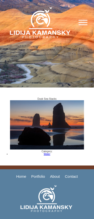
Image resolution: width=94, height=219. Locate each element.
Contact (71, 176)
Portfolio (38, 176)
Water (47, 154)
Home (21, 176)
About (55, 176)
